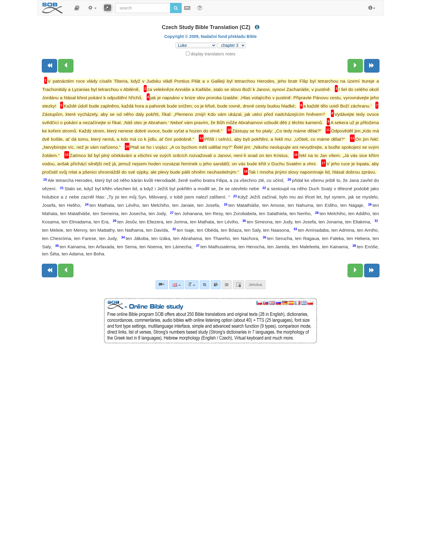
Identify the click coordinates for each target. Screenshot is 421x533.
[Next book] (372, 66)
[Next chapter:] (355, 66)
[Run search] (176, 8)
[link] (216, 284)
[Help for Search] (199, 8)
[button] (77, 8)
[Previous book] (49, 66)
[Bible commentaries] (162, 284)
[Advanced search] (204, 284)
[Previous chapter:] (65, 66)
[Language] (176, 284)
